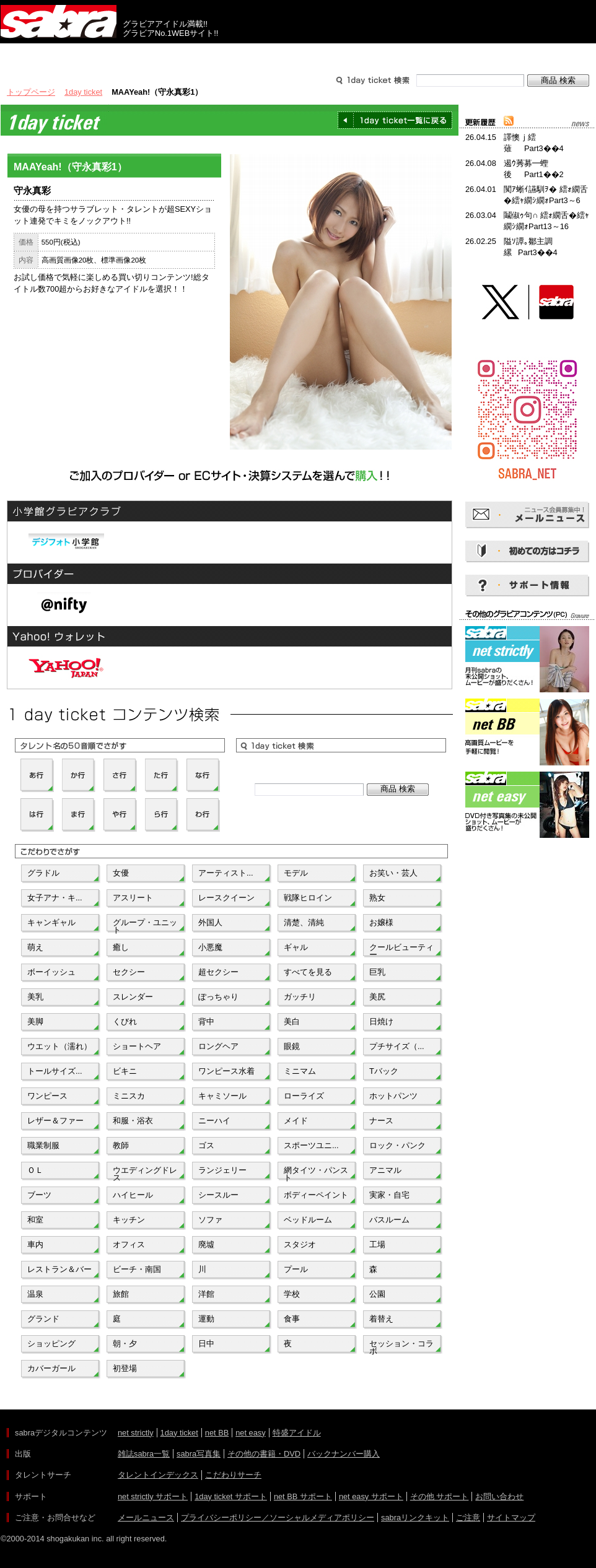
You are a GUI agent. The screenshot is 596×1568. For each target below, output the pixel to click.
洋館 (206, 1294)
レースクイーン (226, 897)
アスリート (133, 897)
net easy (250, 1432)
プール (296, 1269)
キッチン (129, 1219)
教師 (121, 1145)
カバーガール (51, 1368)
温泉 (35, 1294)
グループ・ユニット (145, 925)
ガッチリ (300, 996)
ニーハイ (214, 1120)
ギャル (296, 947)
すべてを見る (308, 972)
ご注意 (468, 1517)
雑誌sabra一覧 (144, 1453)
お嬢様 (381, 922)
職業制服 (43, 1145)
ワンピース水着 (226, 1071)
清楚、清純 (304, 922)
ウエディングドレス (145, 1172)
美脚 (35, 1021)
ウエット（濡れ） (59, 1046)
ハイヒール (133, 1195)
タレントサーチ (298, 54)
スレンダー (133, 996)
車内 (35, 1244)
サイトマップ (511, 1517)
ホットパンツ (393, 1095)
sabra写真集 (199, 1453)
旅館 (121, 1294)
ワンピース (47, 1095)
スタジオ (300, 1244)
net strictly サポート (153, 1496)
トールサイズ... (54, 1071)
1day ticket (83, 92)
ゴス (206, 1145)
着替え (381, 1318)
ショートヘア (137, 1046)
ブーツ (39, 1195)
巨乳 (377, 972)
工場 (377, 1244)
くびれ (125, 1021)
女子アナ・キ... (54, 897)
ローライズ (304, 1095)
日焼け (381, 1021)
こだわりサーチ (233, 1474)
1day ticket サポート (231, 1496)
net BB (217, 1432)
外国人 (210, 922)
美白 (292, 1021)
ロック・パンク (397, 1145)
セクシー (129, 972)
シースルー (218, 1195)
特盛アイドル (297, 1432)
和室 (35, 1219)
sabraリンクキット (415, 1517)
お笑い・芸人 (393, 873)
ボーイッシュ (51, 972)
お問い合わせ (499, 1496)
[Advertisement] (527, 896)
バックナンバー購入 (343, 1453)
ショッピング (51, 1343)
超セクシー (218, 972)
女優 (121, 873)
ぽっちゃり (218, 996)
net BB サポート (303, 1496)
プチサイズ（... (396, 1046)
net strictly (136, 1432)
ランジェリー (222, 1170)
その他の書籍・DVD (263, 1453)
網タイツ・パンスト (316, 1172)
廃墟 (206, 1244)
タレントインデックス (158, 1474)
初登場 (125, 1368)
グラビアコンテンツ (179, 54)
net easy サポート (371, 1496)
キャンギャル (51, 922)
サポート (416, 54)
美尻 (377, 996)
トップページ (31, 92)
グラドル (43, 873)
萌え (35, 947)
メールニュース (146, 1517)
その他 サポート (439, 1496)
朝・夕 (125, 1343)
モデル (296, 873)
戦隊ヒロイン (308, 897)
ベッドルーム (308, 1219)
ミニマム (300, 1071)
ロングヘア (218, 1046)
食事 (292, 1318)
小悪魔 (210, 947)
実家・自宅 (389, 1195)
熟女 (377, 897)
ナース (381, 1120)
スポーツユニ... (311, 1145)
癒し (121, 947)
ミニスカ (129, 1095)
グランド (43, 1318)
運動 (206, 1318)
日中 (206, 1343)
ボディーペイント (316, 1195)
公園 (377, 1294)
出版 (60, 54)
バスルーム (389, 1219)
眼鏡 (292, 1046)
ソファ (210, 1219)
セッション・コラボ (401, 1346)
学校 (292, 1294)
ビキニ (125, 1071)
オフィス (129, 1244)
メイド (296, 1120)
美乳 (35, 996)
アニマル (385, 1170)
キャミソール (222, 1095)
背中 (206, 1021)
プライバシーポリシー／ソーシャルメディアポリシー (277, 1517)
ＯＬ (35, 1170)
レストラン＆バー (59, 1269)
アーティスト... (225, 873)
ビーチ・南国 (137, 1269)
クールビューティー (401, 950)
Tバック (383, 1071)
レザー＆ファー (55, 1120)
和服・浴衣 (133, 1120)
